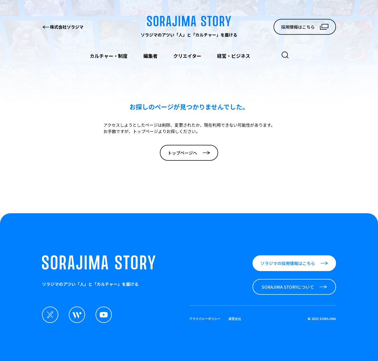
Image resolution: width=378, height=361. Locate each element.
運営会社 (234, 318)
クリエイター (187, 55)
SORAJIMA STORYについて (294, 287)
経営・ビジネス (233, 55)
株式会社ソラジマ (62, 27)
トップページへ (189, 153)
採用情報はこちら (304, 27)
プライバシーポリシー (204, 318)
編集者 (150, 55)
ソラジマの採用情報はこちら (294, 263)
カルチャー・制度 (109, 55)
